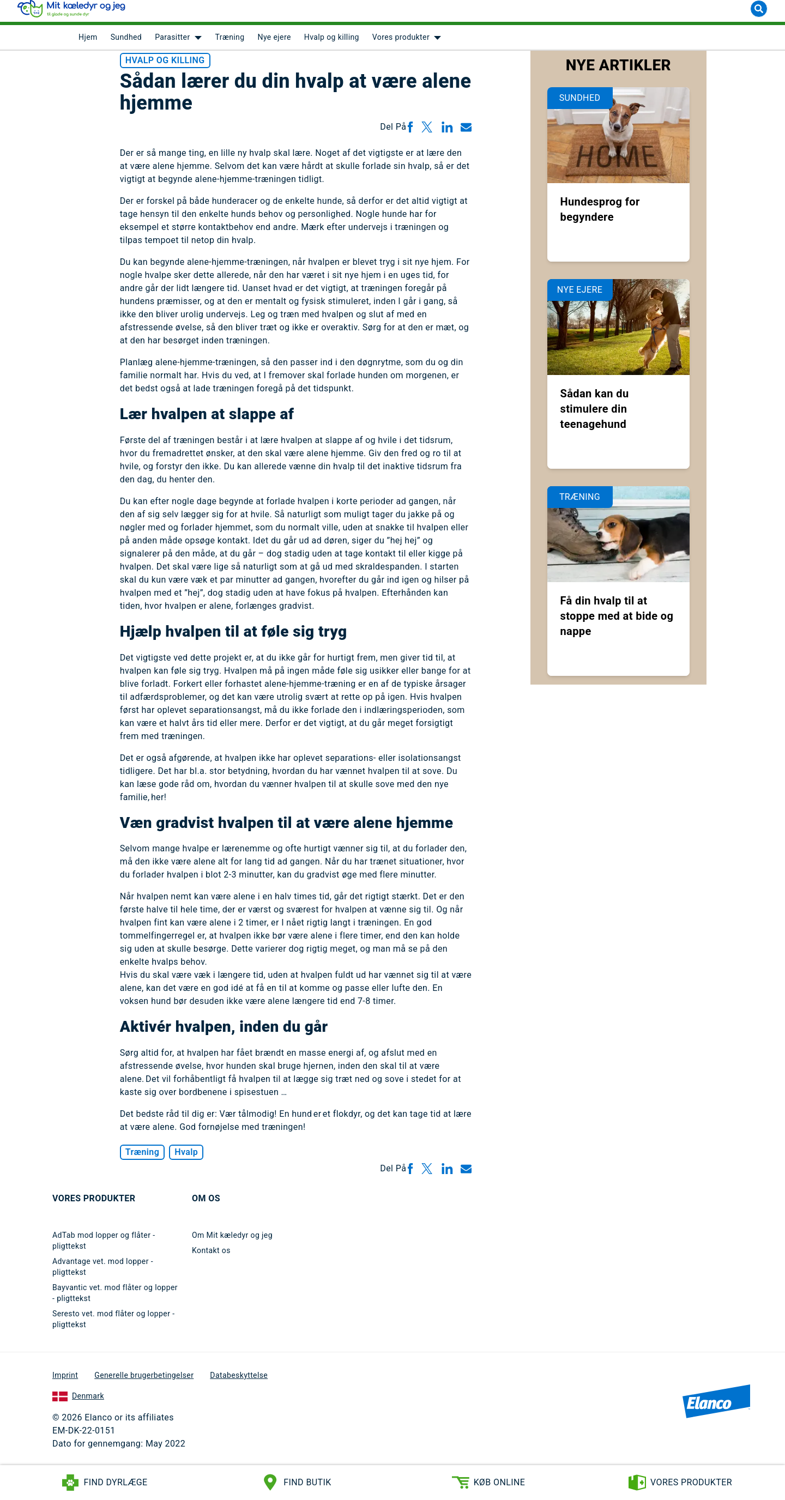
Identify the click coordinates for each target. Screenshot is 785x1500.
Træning (230, 43)
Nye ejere (274, 43)
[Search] (759, 15)
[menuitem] (88, 44)
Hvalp (186, 1158)
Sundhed (126, 43)
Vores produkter (401, 43)
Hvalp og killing (331, 43)
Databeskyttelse (239, 1381)
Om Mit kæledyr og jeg (232, 1241)
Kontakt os (211, 1256)
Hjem (88, 43)
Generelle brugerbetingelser (144, 1381)
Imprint (65, 1381)
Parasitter (172, 43)
